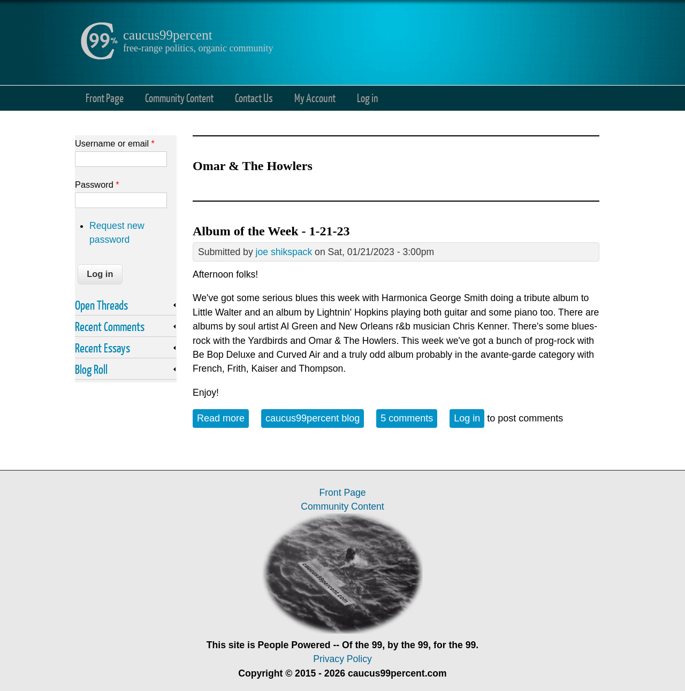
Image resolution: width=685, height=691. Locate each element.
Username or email (115, 143)
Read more (223, 417)
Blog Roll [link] (91, 369)
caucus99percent (167, 35)
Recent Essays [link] (102, 347)
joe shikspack (284, 252)
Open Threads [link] (101, 304)
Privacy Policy (342, 659)
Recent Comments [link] (109, 326)
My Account (315, 97)
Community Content (179, 97)
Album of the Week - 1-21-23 (271, 231)
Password (97, 184)
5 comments (406, 418)
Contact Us (254, 97)
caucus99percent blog (312, 418)
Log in (367, 97)
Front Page (105, 97)
